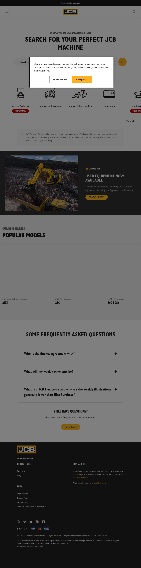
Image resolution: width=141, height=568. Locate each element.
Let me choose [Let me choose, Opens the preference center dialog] (59, 79)
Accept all (81, 79)
